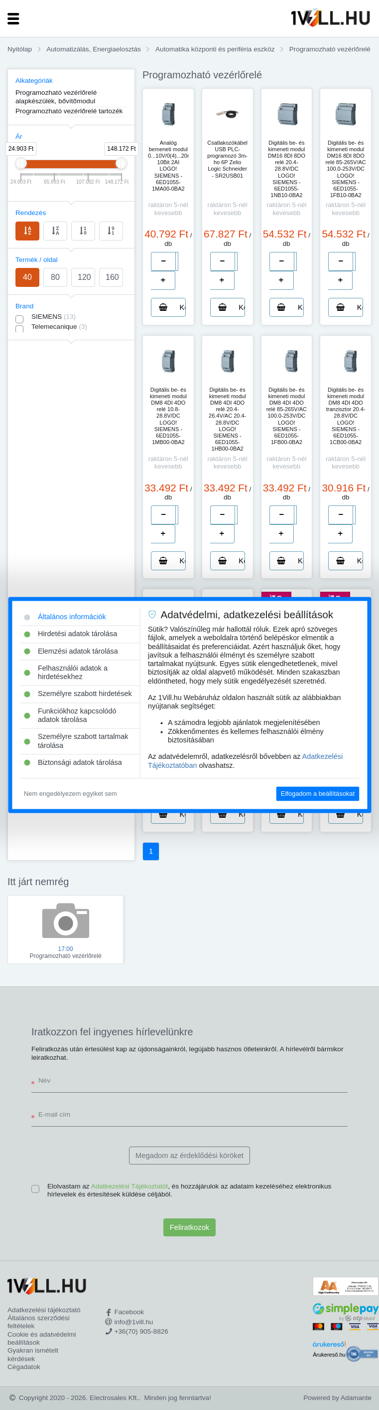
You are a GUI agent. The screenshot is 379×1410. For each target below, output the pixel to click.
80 (55, 277)
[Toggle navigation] (13, 18)
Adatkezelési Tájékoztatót (129, 1186)
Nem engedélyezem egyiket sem (70, 793)
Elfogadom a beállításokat (318, 793)
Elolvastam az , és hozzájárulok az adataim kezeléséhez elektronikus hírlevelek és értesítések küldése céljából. (189, 1190)
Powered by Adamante (337, 1398)
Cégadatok (23, 1367)
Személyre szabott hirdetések (78, 694)
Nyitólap (19, 49)
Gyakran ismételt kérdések (32, 1354)
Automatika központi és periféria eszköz (215, 49)
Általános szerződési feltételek (38, 1322)
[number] (176, 261)
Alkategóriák (34, 80)
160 (112, 277)
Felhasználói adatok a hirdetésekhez (66, 672)
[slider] (21, 163)
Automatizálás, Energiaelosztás (93, 49)
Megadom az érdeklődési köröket (189, 1156)
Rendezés (30, 213)
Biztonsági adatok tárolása (73, 762)
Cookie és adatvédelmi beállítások (41, 1338)
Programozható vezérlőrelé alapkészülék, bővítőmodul (56, 96)
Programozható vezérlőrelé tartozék (69, 111)
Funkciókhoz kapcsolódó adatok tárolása (70, 715)
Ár (18, 136)
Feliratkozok (189, 1227)
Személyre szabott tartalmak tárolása (76, 741)
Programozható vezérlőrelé (330, 49)
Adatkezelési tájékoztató (44, 1310)
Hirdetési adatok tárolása (70, 634)
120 (84, 277)
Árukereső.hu (329, 1355)
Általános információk (65, 617)
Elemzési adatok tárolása (71, 651)
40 (27, 277)
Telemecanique (59, 326)
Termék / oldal (36, 259)
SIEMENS (53, 316)
